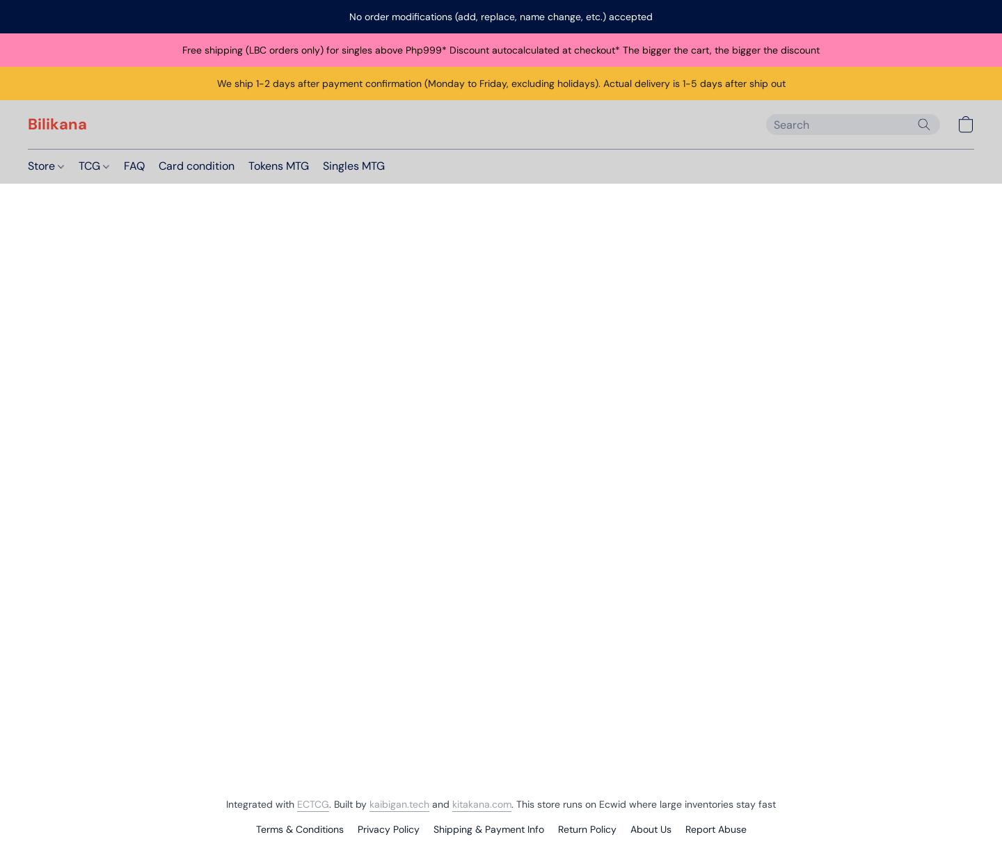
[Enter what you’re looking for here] (853, 124)
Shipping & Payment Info (489, 829)
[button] (57, 124)
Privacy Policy (389, 829)
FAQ (134, 166)
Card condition (196, 166)
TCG (94, 166)
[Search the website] (924, 124)
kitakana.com (481, 804)
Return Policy (587, 829)
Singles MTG (354, 166)
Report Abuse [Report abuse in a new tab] (716, 829)
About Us (650, 829)
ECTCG (313, 804)
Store (46, 166)
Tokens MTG (278, 166)
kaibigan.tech (399, 804)
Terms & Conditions (300, 829)
